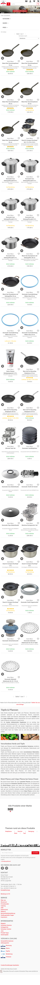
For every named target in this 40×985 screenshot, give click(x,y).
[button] (20, 19)
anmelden (35, 853)
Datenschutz (4, 909)
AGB (2, 907)
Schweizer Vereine (6, 929)
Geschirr (20, 831)
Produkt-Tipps (5, 933)
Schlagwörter (4, 927)
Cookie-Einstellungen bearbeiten (10, 965)
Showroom (4, 902)
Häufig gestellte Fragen (7, 915)
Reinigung (31, 831)
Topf (24, 833)
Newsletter (6, 850)
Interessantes (7, 921)
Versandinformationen (7, 941)
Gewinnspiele (4, 934)
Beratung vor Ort (5, 894)
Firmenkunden (5, 904)
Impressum (4, 917)
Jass (2, 931)
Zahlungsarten (5, 943)
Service (4, 898)
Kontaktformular (5, 890)
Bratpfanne (8, 831)
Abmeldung (27, 857)
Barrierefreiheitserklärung (8, 913)
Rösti (15, 833)
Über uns (3, 900)
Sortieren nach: (23, 36)
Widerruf (3, 911)
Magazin (3, 923)
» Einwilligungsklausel (6, 861)
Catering (3, 906)
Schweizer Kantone (6, 925)
